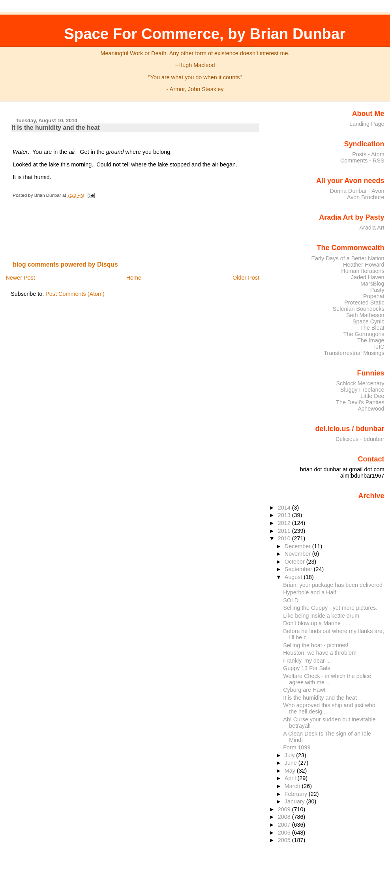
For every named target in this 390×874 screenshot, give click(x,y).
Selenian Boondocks (358, 309)
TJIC (378, 347)
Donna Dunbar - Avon (357, 191)
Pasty (377, 290)
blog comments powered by (65, 264)
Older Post (245, 278)
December (298, 546)
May (291, 771)
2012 (285, 523)
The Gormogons (363, 334)
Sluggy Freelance (362, 390)
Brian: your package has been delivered (332, 585)
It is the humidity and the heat (55, 127)
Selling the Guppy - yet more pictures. (330, 608)
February (297, 794)
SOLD (290, 600)
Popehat (373, 296)
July (290, 755)
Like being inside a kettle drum (321, 616)
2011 (285, 531)
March (293, 786)
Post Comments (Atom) (75, 294)
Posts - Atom (368, 154)
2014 (285, 507)
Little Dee (372, 396)
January (295, 801)
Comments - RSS (362, 160)
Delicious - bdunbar (360, 439)
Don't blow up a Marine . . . (316, 623)
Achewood (371, 408)
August (294, 577)
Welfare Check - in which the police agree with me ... (327, 679)
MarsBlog (372, 283)
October (295, 561)
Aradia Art (372, 227)
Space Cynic (368, 321)
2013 (285, 515)
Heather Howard (363, 264)
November (298, 554)
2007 (285, 825)
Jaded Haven (367, 277)
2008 (285, 817)
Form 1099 (296, 747)
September (299, 569)
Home (133, 278)
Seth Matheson (365, 315)
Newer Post (20, 278)
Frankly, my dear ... (307, 660)
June (291, 763)
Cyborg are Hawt (304, 690)
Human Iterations (362, 271)
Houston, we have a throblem (319, 653)
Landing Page (366, 124)
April (291, 778)
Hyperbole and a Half (309, 592)
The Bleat (372, 328)
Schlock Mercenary (360, 383)
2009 (285, 809)
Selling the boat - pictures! (315, 645)
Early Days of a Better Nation (347, 258)
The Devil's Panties (360, 402)
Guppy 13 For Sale (306, 668)
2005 (285, 840)
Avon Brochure (365, 197)
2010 (285, 538)
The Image (370, 340)
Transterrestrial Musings (354, 353)
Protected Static (364, 302)
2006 (285, 832)
